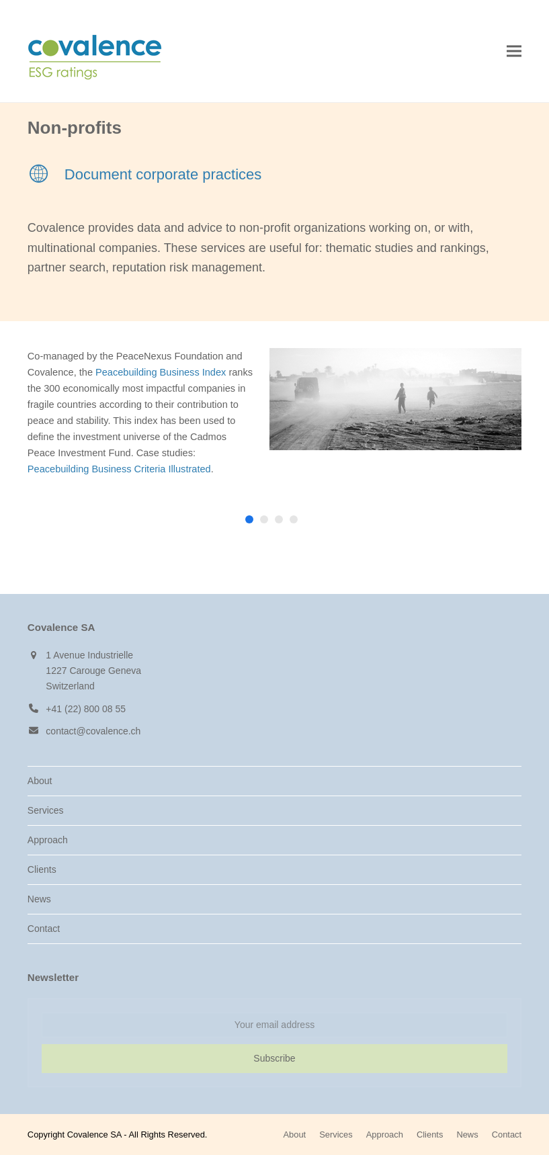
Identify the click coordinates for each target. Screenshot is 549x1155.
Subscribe (274, 1058)
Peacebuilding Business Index (160, 372)
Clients (42, 869)
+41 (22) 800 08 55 (86, 708)
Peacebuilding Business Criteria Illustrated (119, 469)
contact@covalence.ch (93, 731)
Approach (48, 840)
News (39, 899)
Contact (44, 928)
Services (46, 810)
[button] (514, 51)
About (40, 780)
